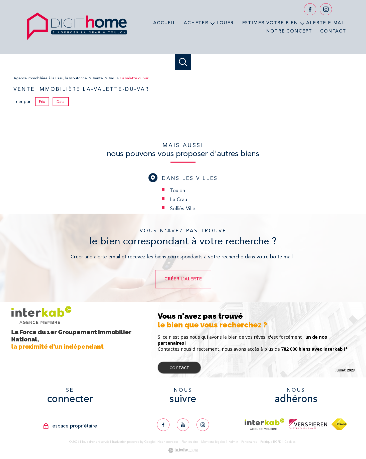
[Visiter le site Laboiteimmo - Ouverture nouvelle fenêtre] (183, 451)
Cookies (290, 441)
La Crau (178, 212)
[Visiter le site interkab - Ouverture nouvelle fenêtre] (264, 424)
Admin (233, 441)
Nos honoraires (167, 441)
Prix (42, 102)
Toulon (177, 203)
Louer (225, 22)
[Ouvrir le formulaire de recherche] (183, 62)
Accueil (164, 22)
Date (61, 102)
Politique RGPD (270, 441)
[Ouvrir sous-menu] (212, 23)
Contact (333, 30)
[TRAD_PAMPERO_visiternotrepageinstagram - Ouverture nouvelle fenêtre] (326, 9)
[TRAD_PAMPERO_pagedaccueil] (77, 41)
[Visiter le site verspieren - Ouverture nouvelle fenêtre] (308, 424)
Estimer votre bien (270, 22)
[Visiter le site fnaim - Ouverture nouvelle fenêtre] (339, 424)
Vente (98, 78)
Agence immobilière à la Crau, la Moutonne (50, 78)
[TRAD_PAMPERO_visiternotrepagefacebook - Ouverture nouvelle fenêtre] (310, 9)
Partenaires (249, 441)
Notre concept (289, 30)
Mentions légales (213, 441)
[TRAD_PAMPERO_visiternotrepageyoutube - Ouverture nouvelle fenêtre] (183, 424)
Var (111, 78)
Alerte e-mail (326, 22)
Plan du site (190, 441)
